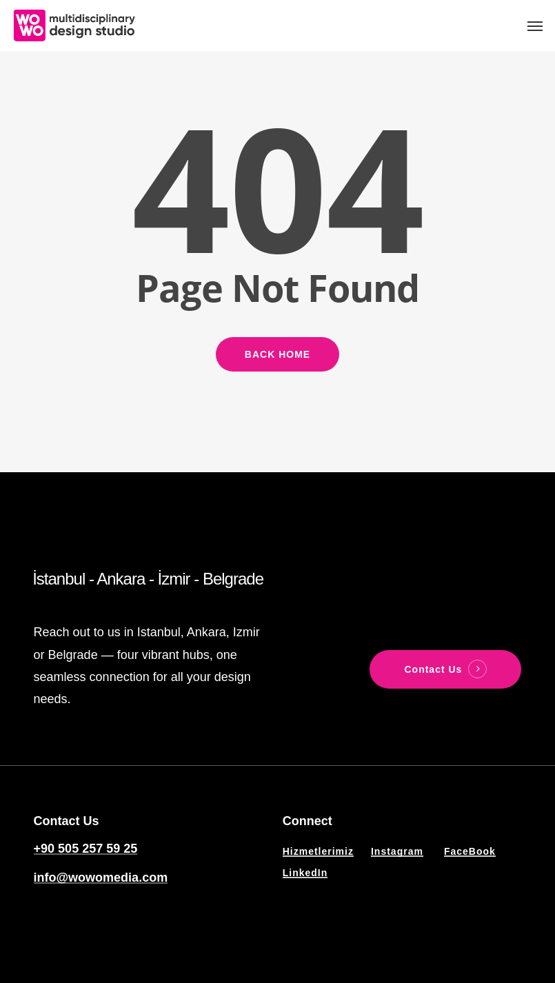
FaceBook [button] (470, 851)
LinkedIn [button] (305, 872)
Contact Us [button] (433, 669)
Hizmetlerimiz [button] (318, 851)
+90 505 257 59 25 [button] (86, 848)
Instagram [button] (397, 851)
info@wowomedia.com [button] (101, 877)
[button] (535, 25)
